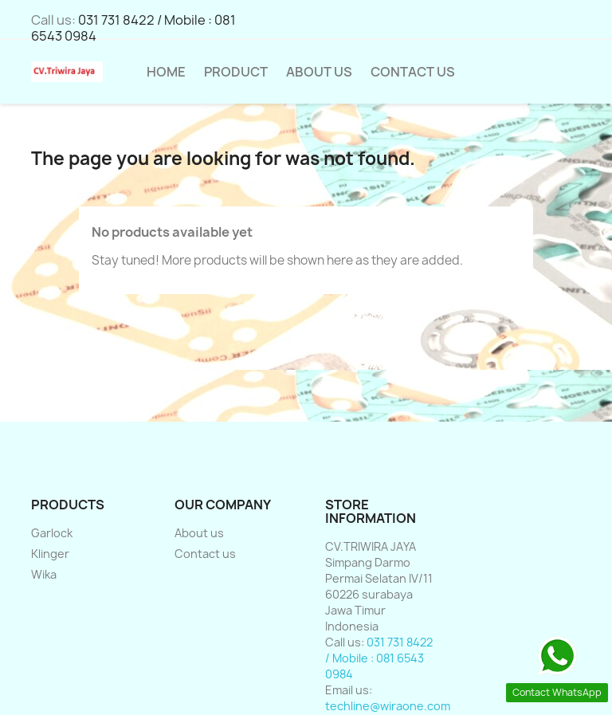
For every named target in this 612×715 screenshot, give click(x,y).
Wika (44, 574)
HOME (166, 72)
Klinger (50, 553)
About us (319, 72)
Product (236, 72)
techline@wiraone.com (387, 705)
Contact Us (413, 72)
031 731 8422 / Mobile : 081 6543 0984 (133, 28)
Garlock (52, 532)
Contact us (205, 553)
